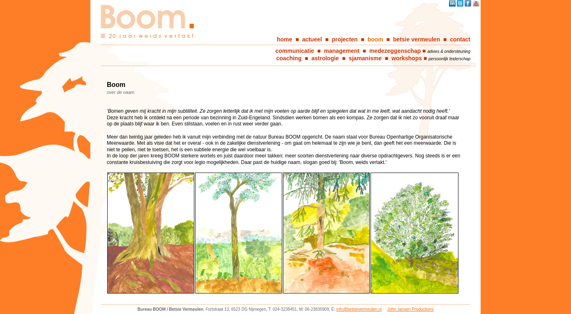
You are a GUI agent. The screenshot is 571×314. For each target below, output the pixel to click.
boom (375, 39)
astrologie (325, 58)
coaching (289, 58)
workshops (406, 58)
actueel (312, 39)
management (341, 51)
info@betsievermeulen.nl (359, 309)
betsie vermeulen (416, 39)
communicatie (294, 51)
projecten (345, 39)
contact (460, 39)
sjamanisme (365, 58)
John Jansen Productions (410, 309)
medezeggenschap (395, 51)
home (284, 39)
